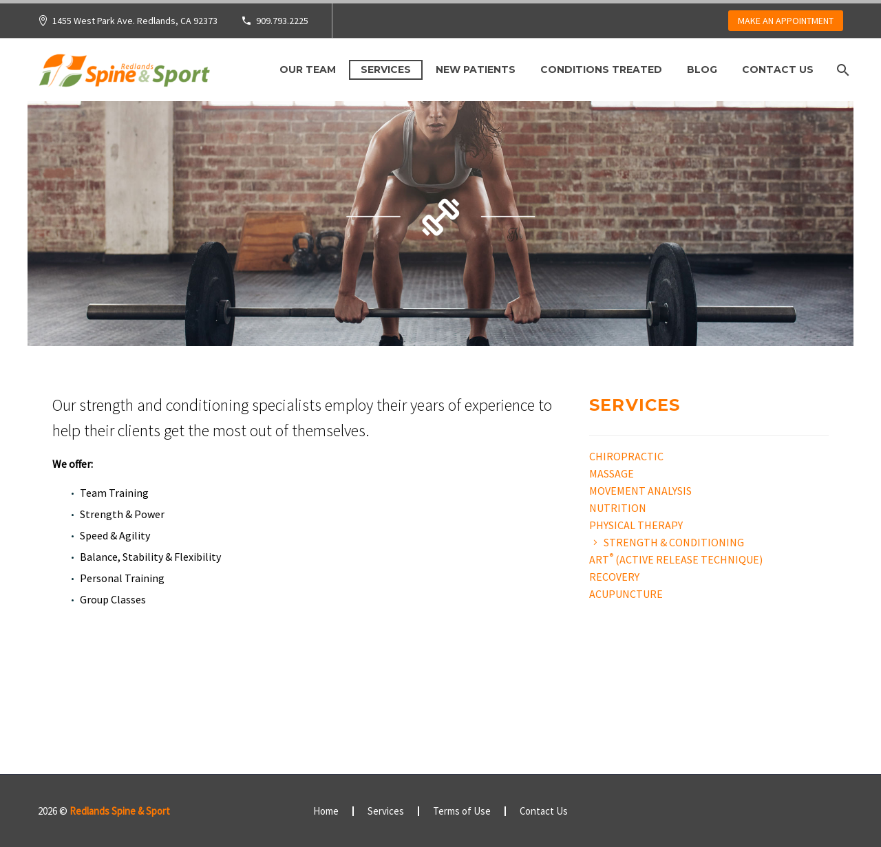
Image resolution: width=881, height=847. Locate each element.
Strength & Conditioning (674, 542)
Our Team (307, 69)
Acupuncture (626, 594)
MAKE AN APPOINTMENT (786, 20)
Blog (702, 69)
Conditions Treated (601, 69)
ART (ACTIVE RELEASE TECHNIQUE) (676, 559)
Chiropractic (626, 456)
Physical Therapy (636, 525)
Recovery (614, 576)
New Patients (476, 69)
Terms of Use (462, 811)
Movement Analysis (640, 490)
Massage (611, 473)
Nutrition (617, 508)
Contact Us (778, 69)
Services (386, 69)
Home (326, 811)
